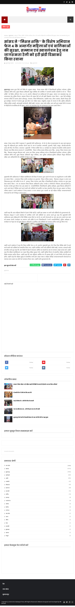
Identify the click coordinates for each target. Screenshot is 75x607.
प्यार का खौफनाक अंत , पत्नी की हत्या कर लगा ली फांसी (26, 410)
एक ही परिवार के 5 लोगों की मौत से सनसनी (23, 402)
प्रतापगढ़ (7, 499)
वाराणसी (7, 492)
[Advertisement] (37, 334)
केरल (7, 524)
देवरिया (7, 508)
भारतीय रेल (8, 502)
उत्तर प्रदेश (8, 467)
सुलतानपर (34, 64)
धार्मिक (7, 495)
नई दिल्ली (8, 476)
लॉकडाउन (8, 486)
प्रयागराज (8, 489)
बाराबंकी (7, 527)
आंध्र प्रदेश (8, 515)
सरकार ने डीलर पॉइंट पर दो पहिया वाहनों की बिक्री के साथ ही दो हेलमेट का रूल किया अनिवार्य (35, 386)
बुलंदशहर (8, 531)
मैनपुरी (7, 537)
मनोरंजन (7, 511)
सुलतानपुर (8, 473)
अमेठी (7, 479)
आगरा (7, 518)
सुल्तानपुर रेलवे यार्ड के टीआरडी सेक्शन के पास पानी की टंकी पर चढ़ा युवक (30, 419)
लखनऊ (7, 470)
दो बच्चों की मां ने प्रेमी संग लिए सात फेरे (22, 394)
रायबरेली (7, 483)
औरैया (7, 521)
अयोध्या (7, 505)
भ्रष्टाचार (7, 534)
